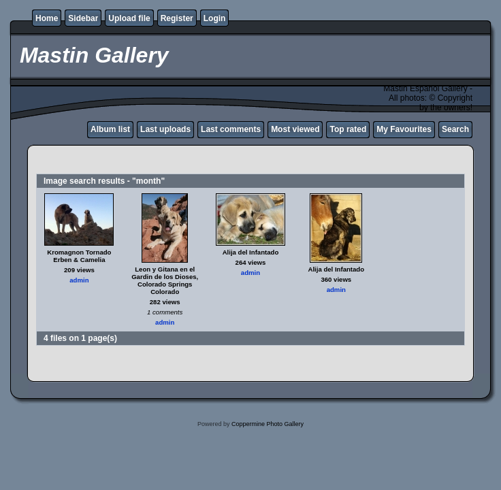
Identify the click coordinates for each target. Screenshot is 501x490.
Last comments (231, 129)
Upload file (129, 18)
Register (177, 18)
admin (78, 280)
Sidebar (83, 18)
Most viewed (295, 129)
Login (215, 18)
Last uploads (165, 129)
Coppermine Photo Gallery (267, 424)
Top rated (347, 129)
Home (46, 18)
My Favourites (404, 129)
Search (455, 129)
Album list (110, 129)
